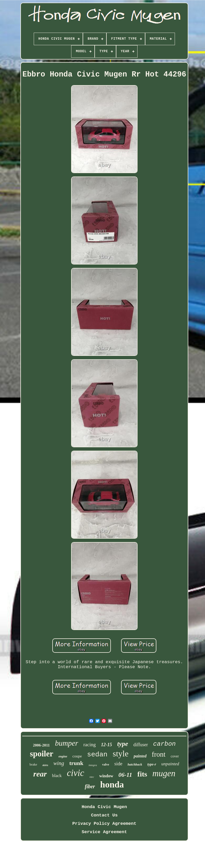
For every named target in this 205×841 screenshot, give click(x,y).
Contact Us (104, 815)
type (122, 743)
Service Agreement (104, 832)
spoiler (41, 753)
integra (93, 765)
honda (112, 784)
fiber (90, 786)
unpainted (170, 763)
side (118, 763)
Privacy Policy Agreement (104, 823)
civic (75, 773)
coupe (77, 756)
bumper (66, 743)
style (120, 753)
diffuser (140, 744)
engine (63, 756)
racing (89, 744)
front (158, 754)
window (106, 776)
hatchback (135, 764)
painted (140, 756)
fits (142, 774)
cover (175, 756)
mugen (163, 773)
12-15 (106, 744)
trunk (76, 763)
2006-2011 (41, 745)
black (57, 775)
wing (58, 763)
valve (105, 764)
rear (40, 773)
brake (33, 764)
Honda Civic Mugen (104, 806)
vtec (91, 776)
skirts (45, 765)
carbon (164, 744)
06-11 (125, 775)
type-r (151, 764)
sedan (97, 754)
